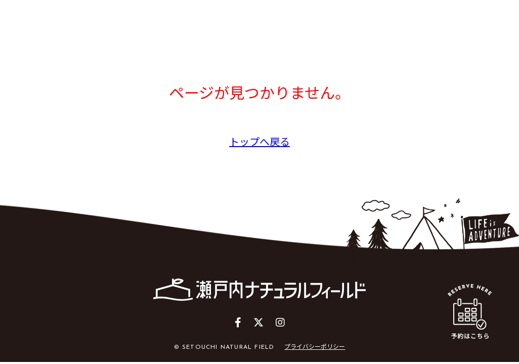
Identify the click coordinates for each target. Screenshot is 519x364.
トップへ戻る (259, 141)
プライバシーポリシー (314, 346)
